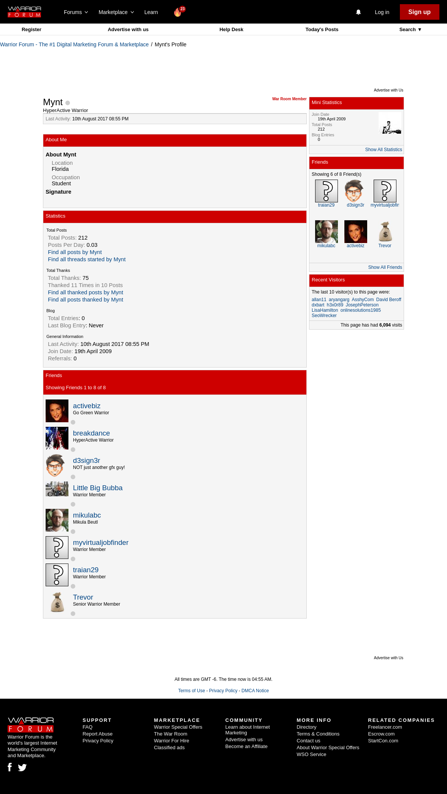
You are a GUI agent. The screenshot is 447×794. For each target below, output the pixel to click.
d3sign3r (86, 460)
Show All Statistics (383, 149)
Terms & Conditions (318, 734)
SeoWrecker (324, 315)
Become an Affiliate (246, 746)
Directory (307, 727)
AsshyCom (363, 299)
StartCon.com (383, 740)
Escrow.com (381, 734)
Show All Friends (385, 267)
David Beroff (388, 299)
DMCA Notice (255, 690)
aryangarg (339, 299)
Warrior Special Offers (178, 727)
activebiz (87, 406)
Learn (153, 12)
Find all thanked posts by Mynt (85, 292)
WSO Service (312, 754)
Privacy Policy (223, 690)
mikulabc (87, 515)
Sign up (419, 12)
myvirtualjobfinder (100, 542)
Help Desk (231, 29)
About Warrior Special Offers (328, 747)
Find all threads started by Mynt (86, 259)
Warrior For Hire (171, 740)
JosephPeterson (362, 305)
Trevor (83, 597)
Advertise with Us (388, 90)
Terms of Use (191, 690)
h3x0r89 (335, 305)
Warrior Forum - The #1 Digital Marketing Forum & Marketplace (74, 44)
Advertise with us (128, 29)
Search (408, 29)
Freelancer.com (385, 727)
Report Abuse (97, 734)
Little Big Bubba (98, 488)
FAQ (87, 727)
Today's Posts (322, 29)
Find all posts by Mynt (75, 252)
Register (31, 29)
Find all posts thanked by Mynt (85, 300)
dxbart (318, 305)
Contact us (308, 740)
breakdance (91, 433)
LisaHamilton (325, 310)
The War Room (170, 734)
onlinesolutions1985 (361, 310)
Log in (382, 12)
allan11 (319, 299)
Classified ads (169, 747)
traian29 (85, 570)
